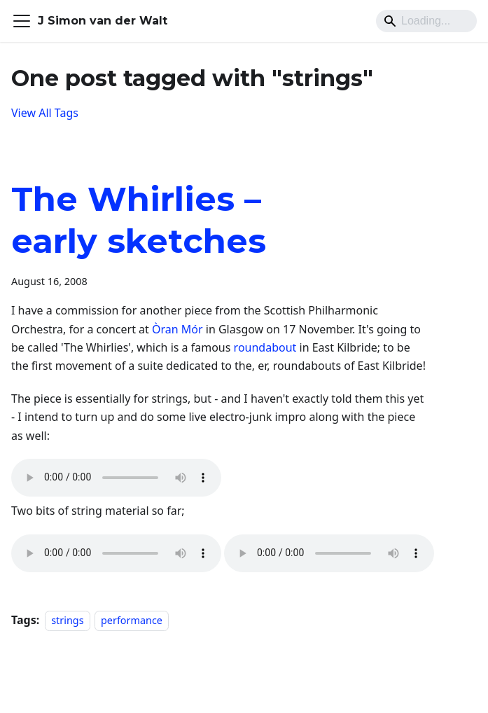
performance (131, 620)
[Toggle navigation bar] (21, 21)
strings (67, 620)
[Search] (426, 21)
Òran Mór (177, 329)
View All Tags (44, 112)
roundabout (265, 347)
